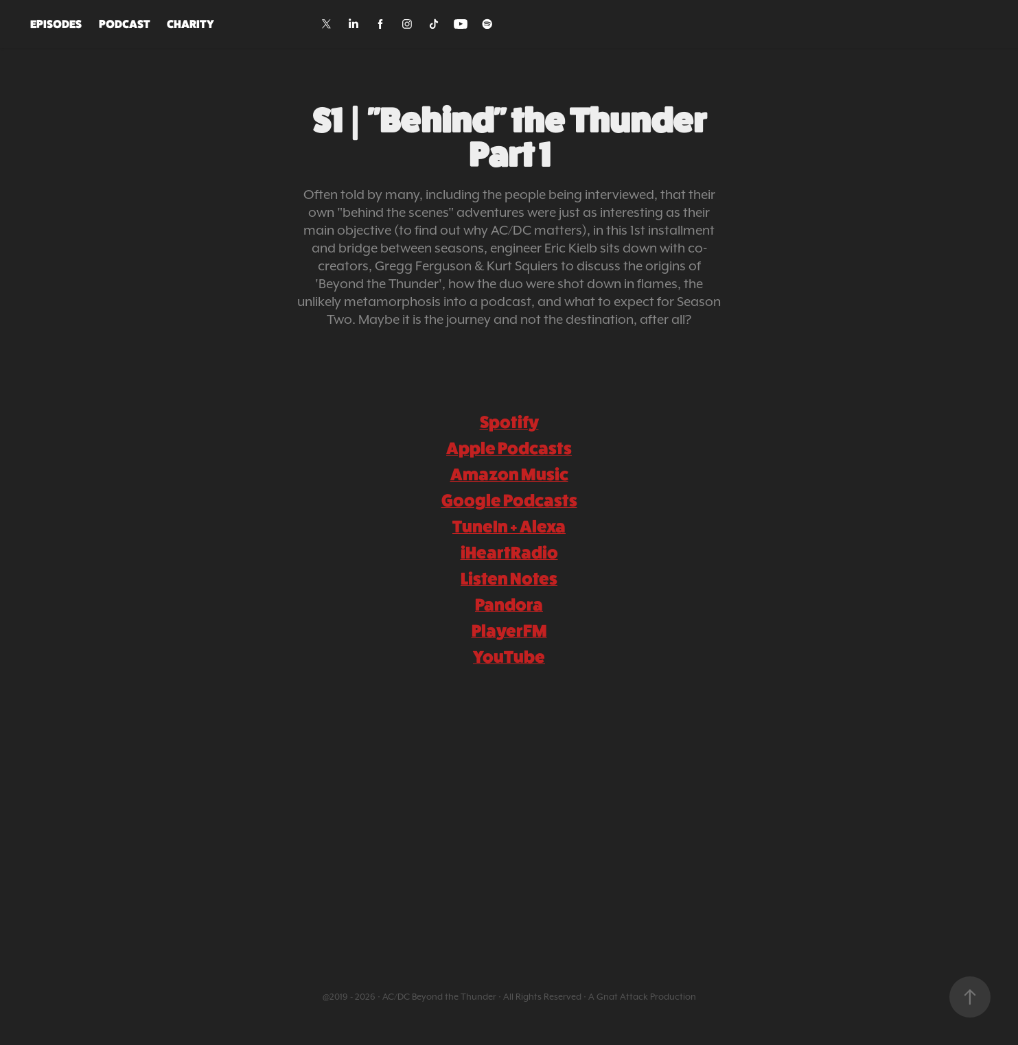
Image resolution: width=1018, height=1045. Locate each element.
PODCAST (124, 24)
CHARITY (190, 24)
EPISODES (56, 24)
